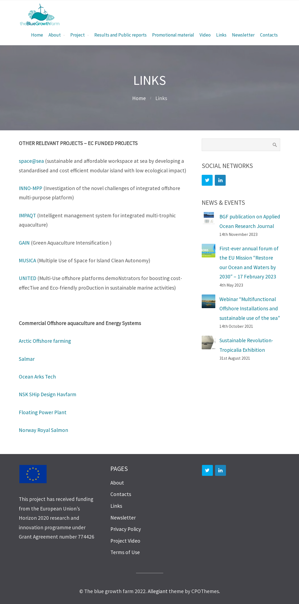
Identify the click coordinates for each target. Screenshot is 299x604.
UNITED (27, 278)
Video (205, 35)
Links (221, 35)
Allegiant (158, 591)
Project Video (125, 540)
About (55, 35)
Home (37, 35)
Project (77, 35)
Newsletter (243, 35)
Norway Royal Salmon (43, 430)
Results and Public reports (120, 35)
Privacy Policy (125, 529)
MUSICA (27, 260)
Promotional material (173, 35)
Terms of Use (125, 552)
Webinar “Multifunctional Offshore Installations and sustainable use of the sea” (249, 308)
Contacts (269, 35)
